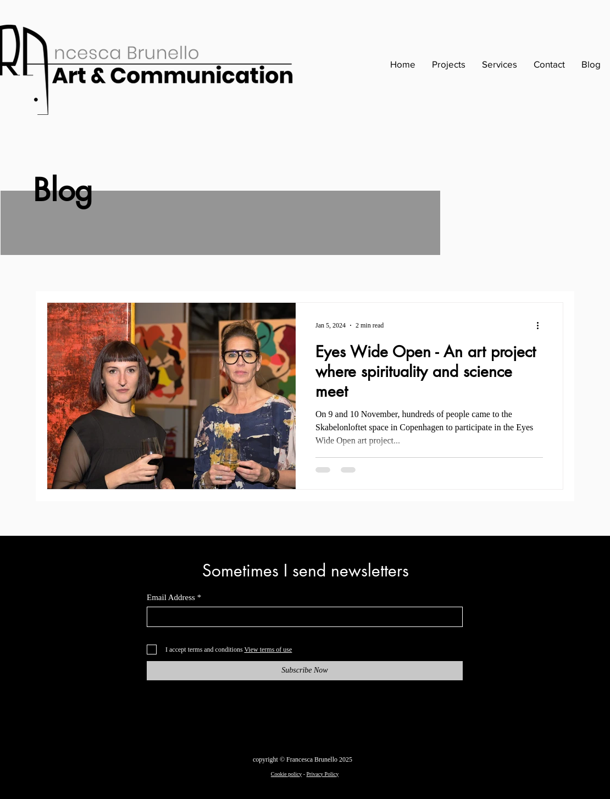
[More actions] (541, 325)
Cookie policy (286, 774)
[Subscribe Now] (305, 670)
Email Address (171, 597)
